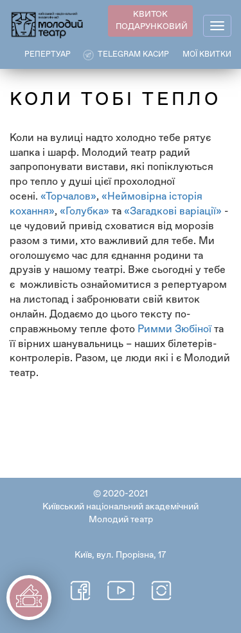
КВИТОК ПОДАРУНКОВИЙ (152, 20)
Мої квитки (207, 55)
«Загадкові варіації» (173, 212)
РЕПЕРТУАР (47, 55)
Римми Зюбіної (174, 330)
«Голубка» (84, 212)
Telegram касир (133, 55)
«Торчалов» (68, 197)
